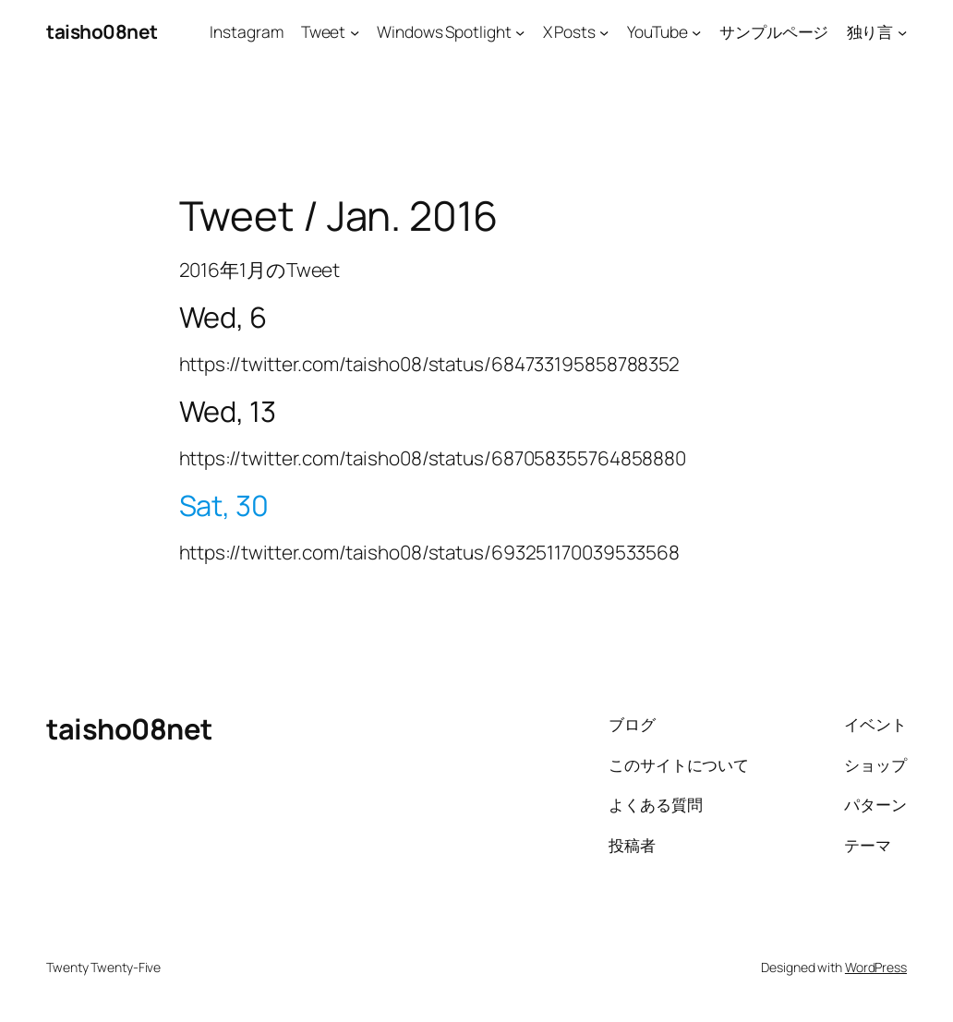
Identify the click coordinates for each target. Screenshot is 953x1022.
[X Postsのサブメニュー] (604, 31)
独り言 (870, 31)
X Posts (569, 31)
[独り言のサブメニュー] (902, 31)
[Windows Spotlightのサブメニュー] (520, 31)
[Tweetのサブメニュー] (354, 31)
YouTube (657, 31)
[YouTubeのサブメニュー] (696, 31)
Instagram (246, 31)
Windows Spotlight (444, 31)
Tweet (323, 31)
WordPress (876, 967)
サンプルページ (773, 31)
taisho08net (102, 31)
